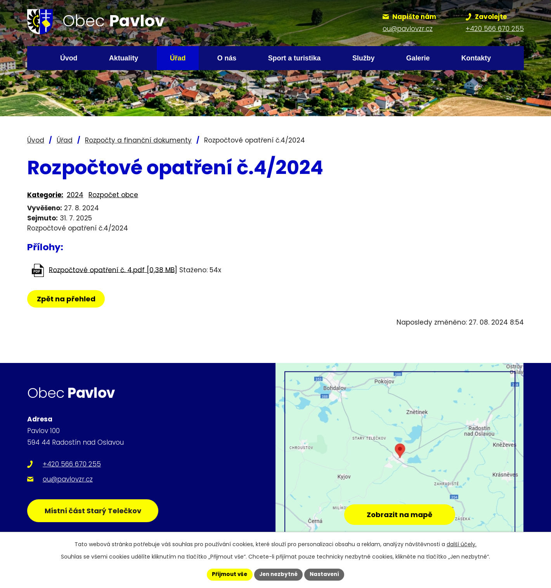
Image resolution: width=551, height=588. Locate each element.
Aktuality (123, 58)
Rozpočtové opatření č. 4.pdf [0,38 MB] (113, 269)
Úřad (178, 58)
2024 (75, 194)
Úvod (69, 58)
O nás (227, 58)
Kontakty (476, 58)
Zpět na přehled (67, 299)
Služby (363, 58)
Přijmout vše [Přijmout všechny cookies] (227, 574)
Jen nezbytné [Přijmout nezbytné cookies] (278, 574)
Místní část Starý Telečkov (96, 514)
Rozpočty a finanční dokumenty (138, 140)
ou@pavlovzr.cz (68, 479)
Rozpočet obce (113, 194)
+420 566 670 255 (72, 464)
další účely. (461, 544)
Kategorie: (45, 194)
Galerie (418, 58)
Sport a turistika (294, 58)
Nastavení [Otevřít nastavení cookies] (326, 574)
